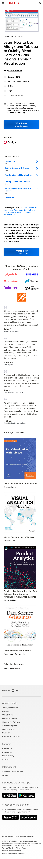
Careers (5, 711)
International (9, 766)
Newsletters (7, 752)
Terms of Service (8, 848)
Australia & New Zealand (12, 771)
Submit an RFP (8, 729)
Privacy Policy (8, 756)
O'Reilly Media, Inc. (16, 95)
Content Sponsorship (11, 736)
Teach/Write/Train (10, 707)
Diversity (6, 733)
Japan (5, 775)
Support (6, 744)
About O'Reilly (9, 703)
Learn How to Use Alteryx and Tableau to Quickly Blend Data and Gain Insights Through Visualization (21, 211)
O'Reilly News (8, 715)
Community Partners (11, 722)
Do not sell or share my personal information (18, 836)
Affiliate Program (9, 725)
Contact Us (7, 748)
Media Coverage (9, 718)
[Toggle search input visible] (40, 3)
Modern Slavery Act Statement (13, 853)
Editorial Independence (11, 851)
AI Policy (5, 759)
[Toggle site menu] (3, 3)
